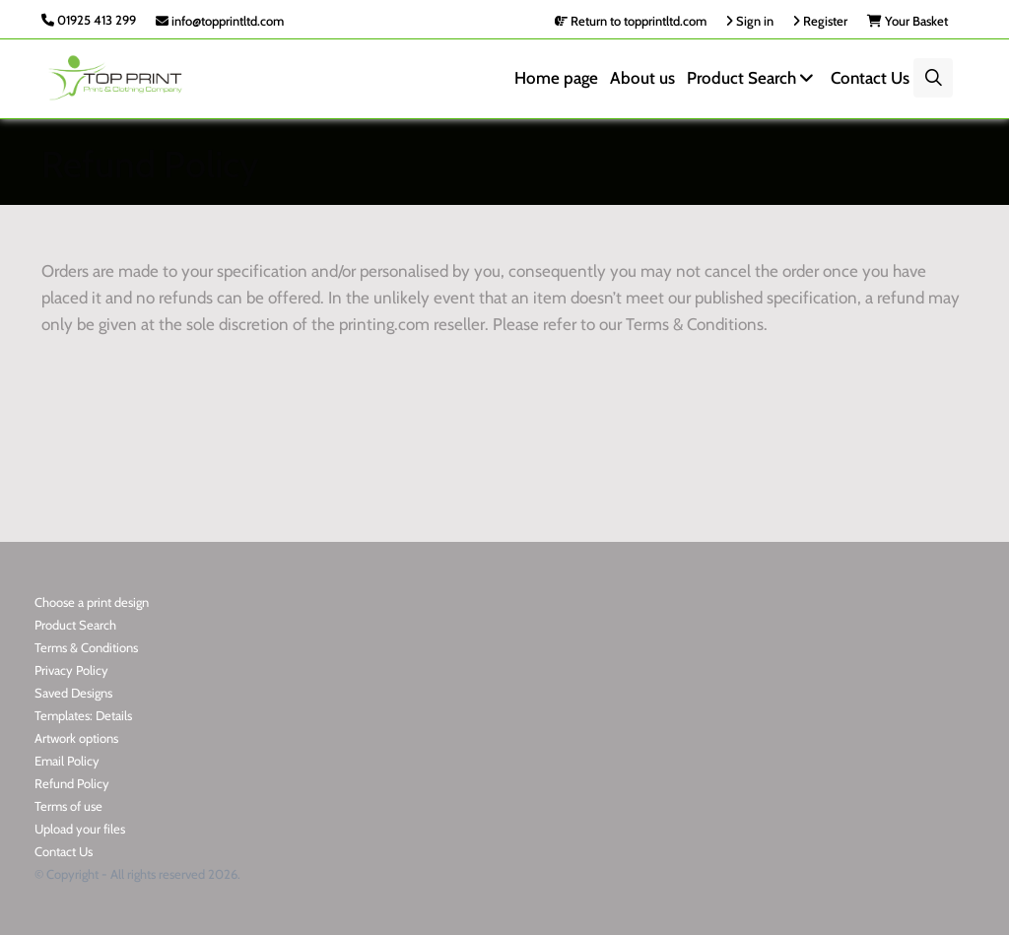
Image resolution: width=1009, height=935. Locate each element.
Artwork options (76, 738)
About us (642, 78)
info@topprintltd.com (220, 21)
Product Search (753, 78)
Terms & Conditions (86, 647)
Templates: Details (83, 715)
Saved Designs (73, 693)
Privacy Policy (71, 670)
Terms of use (68, 806)
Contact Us (870, 78)
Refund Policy (71, 783)
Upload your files (79, 828)
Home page (556, 78)
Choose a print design (91, 602)
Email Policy (67, 760)
